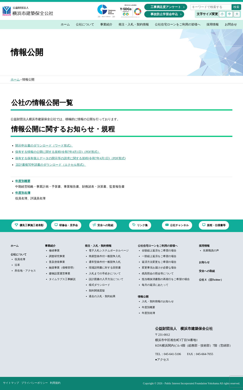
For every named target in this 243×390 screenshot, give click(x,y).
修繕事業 (54, 250)
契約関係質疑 (97, 290)
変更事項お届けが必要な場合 (159, 267)
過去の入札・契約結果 (102, 296)
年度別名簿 (148, 313)
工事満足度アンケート (166, 7)
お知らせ (204, 262)
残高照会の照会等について (158, 273)
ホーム (15, 79)
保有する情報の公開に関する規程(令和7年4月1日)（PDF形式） (57, 151)
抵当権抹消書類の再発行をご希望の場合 (166, 279)
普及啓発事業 (57, 262)
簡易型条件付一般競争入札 (105, 256)
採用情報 (204, 245)
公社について (19, 254)
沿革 (17, 265)
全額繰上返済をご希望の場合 (159, 250)
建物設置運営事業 (59, 273)
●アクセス (162, 359)
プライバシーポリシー (34, 382)
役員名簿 (20, 259)
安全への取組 (207, 271)
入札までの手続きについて (105, 273)
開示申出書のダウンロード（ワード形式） (44, 145)
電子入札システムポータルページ (109, 250)
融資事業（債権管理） (62, 267)
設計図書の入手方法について (106, 279)
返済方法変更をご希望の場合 (159, 262)
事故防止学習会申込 (164, 14)
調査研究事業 (57, 256)
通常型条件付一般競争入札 (105, 262)
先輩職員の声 (211, 250)
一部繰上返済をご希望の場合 (159, 256)
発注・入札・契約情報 (98, 245)
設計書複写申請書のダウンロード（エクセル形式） (50, 164)
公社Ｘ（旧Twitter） (211, 279)
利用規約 (55, 382)
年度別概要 (148, 307)
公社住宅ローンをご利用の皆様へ (158, 245)
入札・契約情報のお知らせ (158, 301)
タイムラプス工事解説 (62, 279)
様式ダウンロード (99, 284)
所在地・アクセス (25, 270)
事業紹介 (50, 245)
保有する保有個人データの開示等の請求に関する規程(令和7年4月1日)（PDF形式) (70, 158)
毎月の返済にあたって (155, 284)
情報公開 (143, 296)
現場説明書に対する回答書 (105, 267)
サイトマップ (11, 382)
